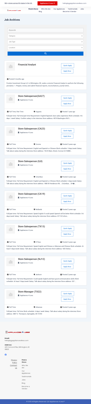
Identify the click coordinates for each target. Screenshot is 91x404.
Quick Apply (67, 65)
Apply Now (67, 71)
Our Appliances (59, 9)
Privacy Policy (14, 361)
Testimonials (72, 9)
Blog (40, 11)
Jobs (82, 9)
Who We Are (45, 9)
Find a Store (33, 9)
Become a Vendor (69, 11)
